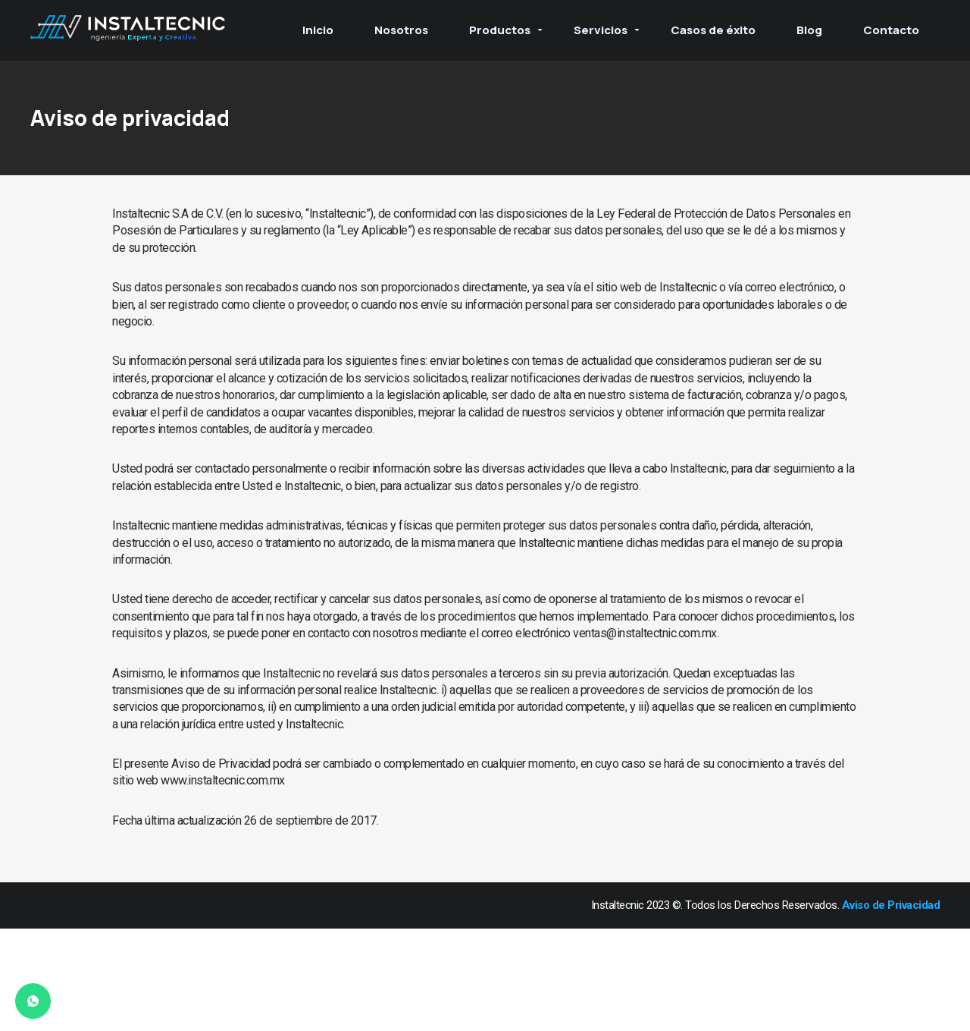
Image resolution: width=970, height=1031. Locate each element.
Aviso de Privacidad (891, 905)
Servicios (600, 30)
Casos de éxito (713, 30)
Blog (809, 30)
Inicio (317, 30)
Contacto (891, 30)
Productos (499, 30)
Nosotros (401, 30)
